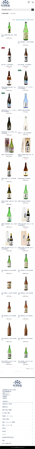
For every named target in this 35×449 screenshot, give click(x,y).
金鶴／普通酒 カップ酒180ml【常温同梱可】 (9, 294)
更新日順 (28, 19)
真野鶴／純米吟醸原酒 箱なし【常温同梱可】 (9, 224)
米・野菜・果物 (6, 413)
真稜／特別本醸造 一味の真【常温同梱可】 (25, 43)
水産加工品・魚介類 (7, 403)
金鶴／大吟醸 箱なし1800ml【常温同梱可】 (25, 271)
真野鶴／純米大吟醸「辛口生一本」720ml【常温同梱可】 (8, 248)
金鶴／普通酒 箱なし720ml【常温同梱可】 (25, 316)
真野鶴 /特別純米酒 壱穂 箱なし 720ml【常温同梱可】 (8, 88)
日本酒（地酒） (6, 419)
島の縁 (4, 431)
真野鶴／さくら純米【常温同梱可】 (25, 132)
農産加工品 (5, 406)
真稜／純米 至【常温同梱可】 (7, 64)
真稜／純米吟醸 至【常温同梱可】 (25, 64)
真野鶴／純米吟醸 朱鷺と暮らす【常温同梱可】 (9, 202)
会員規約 (5, 396)
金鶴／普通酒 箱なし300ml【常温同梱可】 (8, 316)
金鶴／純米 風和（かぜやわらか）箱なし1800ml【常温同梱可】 (8, 362)
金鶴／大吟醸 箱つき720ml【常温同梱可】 (8, 271)
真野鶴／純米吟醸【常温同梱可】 (24, 201)
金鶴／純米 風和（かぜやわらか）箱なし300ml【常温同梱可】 (25, 362)
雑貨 (3, 440)
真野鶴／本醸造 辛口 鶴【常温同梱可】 (8, 179)
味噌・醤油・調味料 (7, 410)
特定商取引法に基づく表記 (9, 389)
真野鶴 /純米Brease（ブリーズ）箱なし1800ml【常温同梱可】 (9, 111)
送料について (6, 393)
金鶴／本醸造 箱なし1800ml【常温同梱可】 (8, 339)
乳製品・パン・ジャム (7, 416)
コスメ (4, 434)
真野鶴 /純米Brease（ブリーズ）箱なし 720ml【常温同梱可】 (25, 88)
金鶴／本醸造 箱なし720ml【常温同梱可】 (25, 339)
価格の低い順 (18, 19)
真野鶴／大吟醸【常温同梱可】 (7, 154)
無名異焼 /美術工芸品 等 (8, 437)
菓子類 (4, 428)
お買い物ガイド (6, 394)
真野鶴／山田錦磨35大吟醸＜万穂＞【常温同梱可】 (25, 155)
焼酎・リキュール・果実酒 (8, 422)
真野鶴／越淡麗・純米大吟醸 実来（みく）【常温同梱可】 (25, 248)
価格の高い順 (23, 19)
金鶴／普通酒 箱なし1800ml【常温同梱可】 (25, 294)
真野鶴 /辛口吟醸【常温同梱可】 (24, 110)
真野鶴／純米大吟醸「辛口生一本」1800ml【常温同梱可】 (25, 224)
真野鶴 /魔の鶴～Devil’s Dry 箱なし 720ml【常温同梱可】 (9, 132)
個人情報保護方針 (7, 391)
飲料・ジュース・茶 (7, 425)
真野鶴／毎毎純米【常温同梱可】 (24, 178)
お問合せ (5, 398)
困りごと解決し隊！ (7, 443)
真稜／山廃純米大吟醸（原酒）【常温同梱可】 (9, 36)
